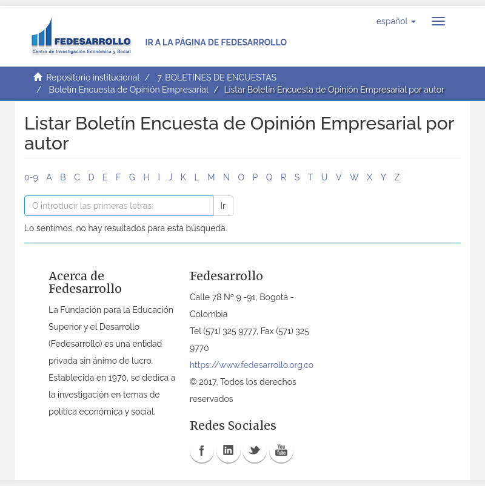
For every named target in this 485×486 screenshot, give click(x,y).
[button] (396, 21)
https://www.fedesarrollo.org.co (251, 365)
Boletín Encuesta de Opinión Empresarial (129, 89)
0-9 (31, 177)
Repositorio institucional (92, 77)
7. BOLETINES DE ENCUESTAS (216, 77)
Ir (223, 206)
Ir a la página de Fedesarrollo (216, 42)
